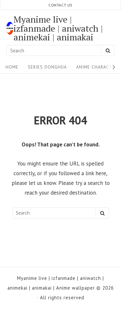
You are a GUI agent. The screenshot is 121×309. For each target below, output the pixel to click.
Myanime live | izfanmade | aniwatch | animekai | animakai (58, 28)
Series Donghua (47, 67)
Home (11, 67)
